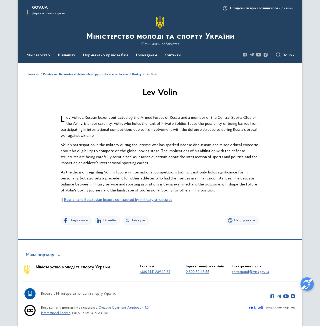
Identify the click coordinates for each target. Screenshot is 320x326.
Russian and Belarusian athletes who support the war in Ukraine (85, 74)
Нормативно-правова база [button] (105, 55)
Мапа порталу (40, 255)
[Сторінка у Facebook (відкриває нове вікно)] (245, 54)
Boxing (136, 74)
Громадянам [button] (146, 55)
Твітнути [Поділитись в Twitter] (138, 220)
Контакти (172, 55)
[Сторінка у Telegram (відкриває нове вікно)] (251, 54)
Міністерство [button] (38, 55)
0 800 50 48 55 (197, 272)
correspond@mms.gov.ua (250, 272)
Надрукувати (244, 220)
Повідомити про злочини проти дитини (261, 8)
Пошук (288, 55)
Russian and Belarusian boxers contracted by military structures (118, 200)
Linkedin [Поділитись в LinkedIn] (109, 220)
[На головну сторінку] (160, 31)
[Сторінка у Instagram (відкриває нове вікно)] (265, 54)
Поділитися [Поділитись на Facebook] (79, 220)
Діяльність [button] (67, 55)
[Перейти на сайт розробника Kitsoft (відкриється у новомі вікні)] (256, 307)
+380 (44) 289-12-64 (155, 272)
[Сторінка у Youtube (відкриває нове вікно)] (258, 54)
